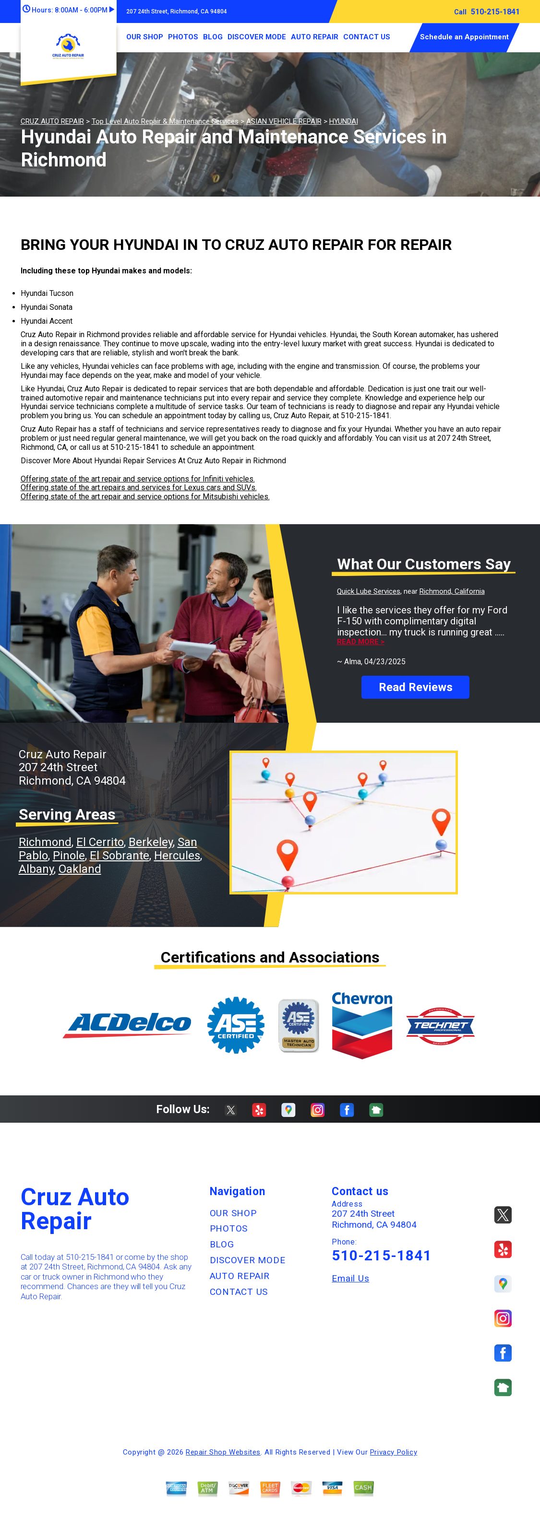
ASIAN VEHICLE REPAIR (284, 121)
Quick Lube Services (368, 591)
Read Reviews (416, 687)
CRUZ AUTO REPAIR (52, 121)
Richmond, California (452, 591)
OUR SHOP (144, 37)
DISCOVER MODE (257, 37)
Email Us (350, 1278)
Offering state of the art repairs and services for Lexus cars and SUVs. (139, 487)
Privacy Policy (393, 1452)
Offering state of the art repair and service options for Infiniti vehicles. (138, 478)
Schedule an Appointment (464, 37)
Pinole (69, 855)
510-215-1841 (495, 11)
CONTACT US (366, 37)
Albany (36, 869)
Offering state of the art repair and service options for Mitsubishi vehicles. (145, 496)
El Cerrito (100, 842)
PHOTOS (183, 37)
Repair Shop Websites (223, 1452)
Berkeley (151, 842)
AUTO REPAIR (314, 37)
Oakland (80, 869)
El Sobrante (119, 855)
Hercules (177, 855)
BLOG (213, 37)
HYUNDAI (343, 121)
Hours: (68, 10)
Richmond (45, 842)
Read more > (360, 642)
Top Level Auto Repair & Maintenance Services (165, 121)
